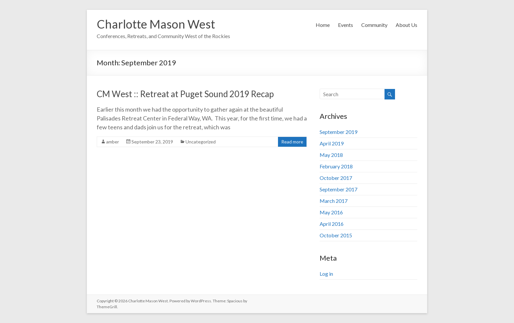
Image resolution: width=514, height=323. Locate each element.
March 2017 (333, 201)
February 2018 (336, 166)
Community (374, 25)
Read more (292, 141)
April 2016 (332, 224)
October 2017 (336, 178)
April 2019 (332, 143)
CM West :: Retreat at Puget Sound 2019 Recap (185, 94)
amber (112, 141)
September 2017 (338, 189)
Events (345, 25)
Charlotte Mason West (156, 24)
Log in (326, 273)
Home (323, 25)
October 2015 (336, 235)
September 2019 (338, 132)
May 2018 (331, 155)
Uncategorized (201, 141)
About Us (406, 25)
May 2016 (331, 212)
